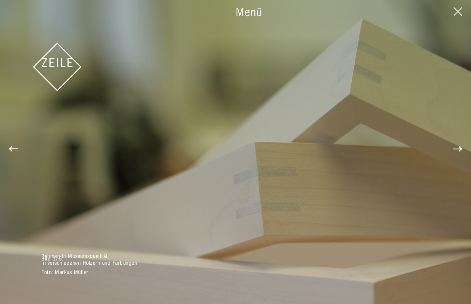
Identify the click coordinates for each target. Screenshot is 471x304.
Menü (249, 12)
